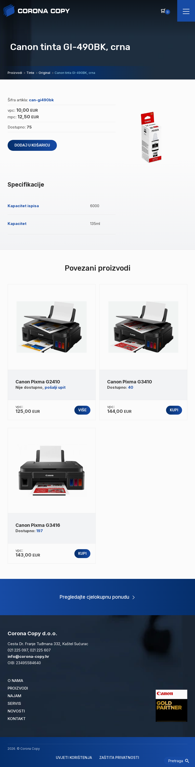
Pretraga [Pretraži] (178, 760)
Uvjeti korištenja (74, 757)
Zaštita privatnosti (119, 757)
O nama (15, 680)
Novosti (16, 711)
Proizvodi (18, 688)
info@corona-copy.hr (28, 656)
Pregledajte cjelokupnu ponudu (97, 597)
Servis (14, 703)
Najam (14, 695)
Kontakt (17, 718)
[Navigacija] (186, 11)
